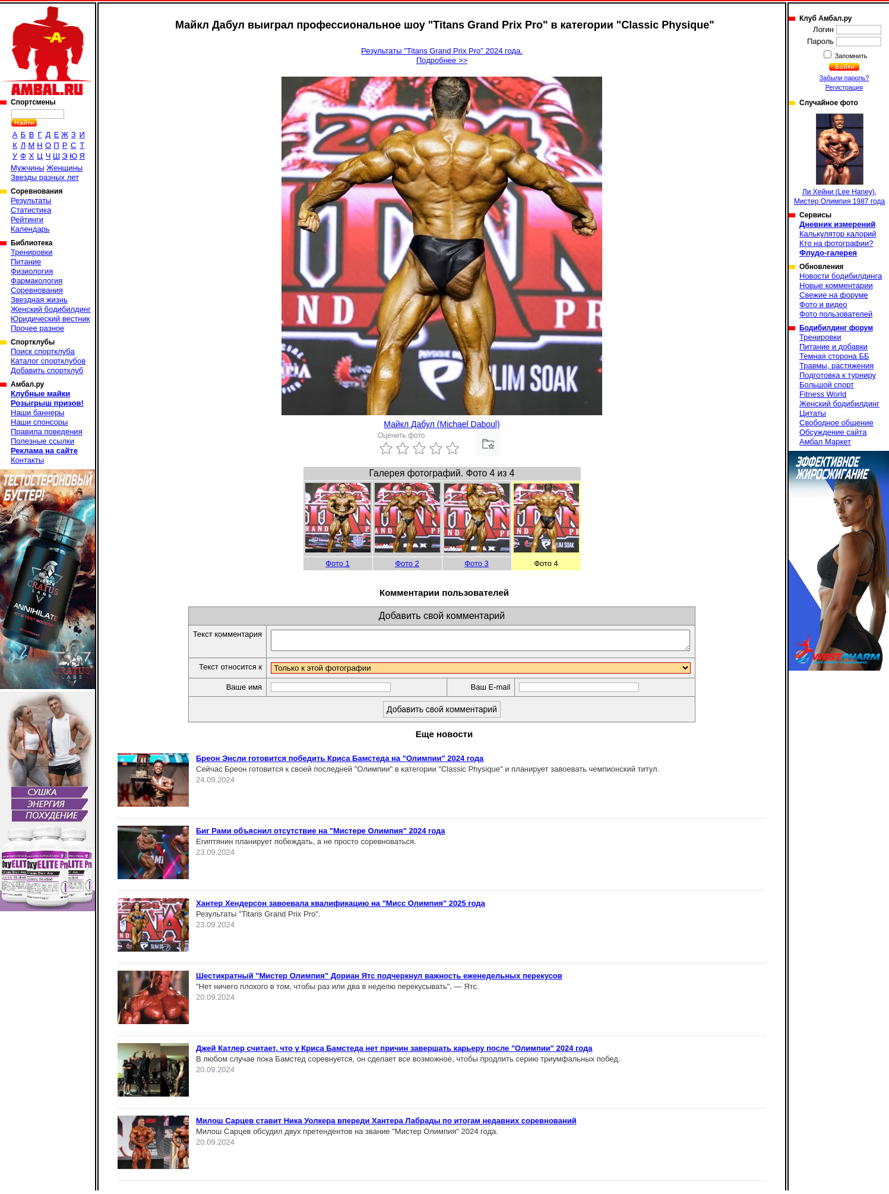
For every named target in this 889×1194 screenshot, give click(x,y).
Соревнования (37, 290)
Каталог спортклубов (48, 360)
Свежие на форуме (833, 294)
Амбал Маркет (825, 441)
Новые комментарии (836, 285)
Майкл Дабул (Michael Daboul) (441, 424)
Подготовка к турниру (837, 375)
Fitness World (822, 394)
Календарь (30, 229)
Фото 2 (407, 563)
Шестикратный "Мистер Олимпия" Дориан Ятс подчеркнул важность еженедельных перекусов (379, 979)
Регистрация (844, 87)
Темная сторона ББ (834, 356)
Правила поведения (47, 431)
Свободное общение (836, 422)
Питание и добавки (833, 346)
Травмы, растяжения (836, 365)
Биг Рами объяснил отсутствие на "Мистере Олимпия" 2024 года (320, 834)
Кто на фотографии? (836, 243)
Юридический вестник (50, 318)
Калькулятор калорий (838, 233)
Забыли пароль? (844, 77)
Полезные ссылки (42, 441)
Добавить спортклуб (47, 370)
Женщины (64, 167)
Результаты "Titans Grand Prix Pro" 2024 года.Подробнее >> (442, 55)
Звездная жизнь (39, 299)
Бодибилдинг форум (836, 328)
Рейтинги (27, 219)
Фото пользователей (835, 313)
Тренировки (31, 252)
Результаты (31, 200)
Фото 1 (337, 563)
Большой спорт (826, 384)
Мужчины (28, 167)
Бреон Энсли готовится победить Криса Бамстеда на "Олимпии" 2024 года (339, 761)
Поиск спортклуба (43, 351)
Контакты (27, 460)
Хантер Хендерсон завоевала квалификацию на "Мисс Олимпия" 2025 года (340, 906)
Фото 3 (476, 563)
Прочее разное (37, 328)
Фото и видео (823, 304)
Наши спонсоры (39, 422)
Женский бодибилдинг (51, 309)
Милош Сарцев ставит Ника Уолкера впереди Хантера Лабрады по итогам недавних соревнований (386, 1124)
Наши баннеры (37, 412)
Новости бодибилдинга (840, 275)
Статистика (31, 210)
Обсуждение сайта (832, 432)
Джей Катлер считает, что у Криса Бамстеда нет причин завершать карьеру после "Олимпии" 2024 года (394, 1051)
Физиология (32, 271)
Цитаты (812, 413)
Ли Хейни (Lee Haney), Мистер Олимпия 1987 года (839, 159)
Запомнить (850, 55)
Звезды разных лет (45, 177)
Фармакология (36, 280)
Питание (26, 261)
